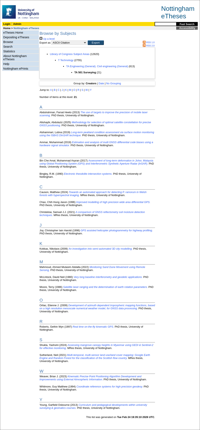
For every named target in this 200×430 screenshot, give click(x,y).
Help (6, 64)
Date (101, 83)
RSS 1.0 (148, 42)
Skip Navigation (9, 2)
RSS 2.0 (148, 45)
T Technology (66, 60)
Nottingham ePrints (15, 68)
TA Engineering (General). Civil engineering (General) (97, 66)
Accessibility (187, 28)
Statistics (9, 51)
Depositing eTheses (16, 37)
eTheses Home (13, 32)
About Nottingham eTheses (15, 57)
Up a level (47, 38)
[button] (96, 42)
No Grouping (113, 83)
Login (6, 23)
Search (8, 46)
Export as (45, 42)
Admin (17, 23)
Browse (8, 42)
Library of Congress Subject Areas (69, 54)
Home (7, 28)
